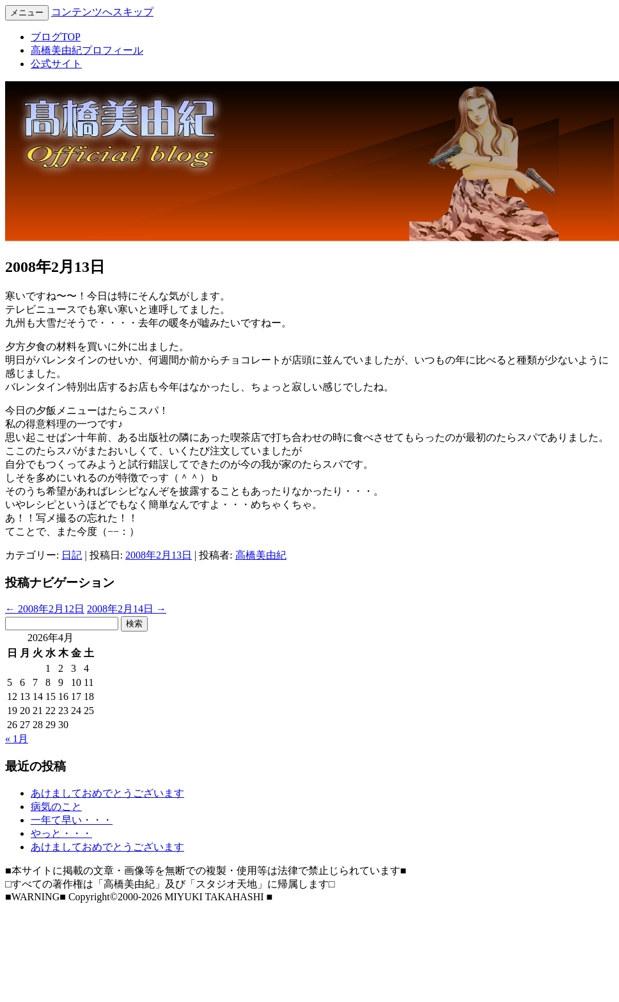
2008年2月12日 (44, 608)
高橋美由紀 (260, 555)
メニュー (26, 12)
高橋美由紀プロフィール (87, 50)
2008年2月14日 (126, 608)
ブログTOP (56, 36)
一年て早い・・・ (72, 820)
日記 (71, 555)
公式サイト (56, 63)
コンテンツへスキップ (102, 11)
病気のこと (56, 806)
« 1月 (16, 738)
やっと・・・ (61, 833)
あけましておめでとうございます (107, 793)
